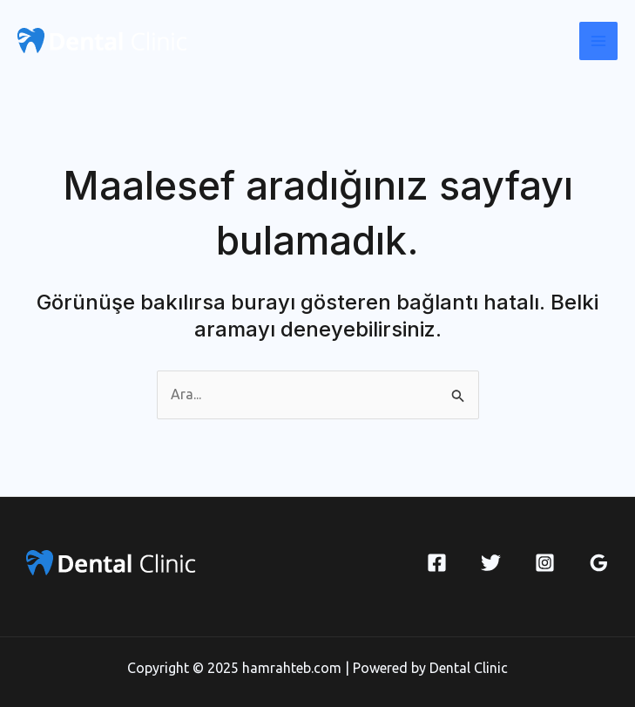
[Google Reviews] (599, 563)
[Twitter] (491, 563)
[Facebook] (437, 563)
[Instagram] (545, 563)
